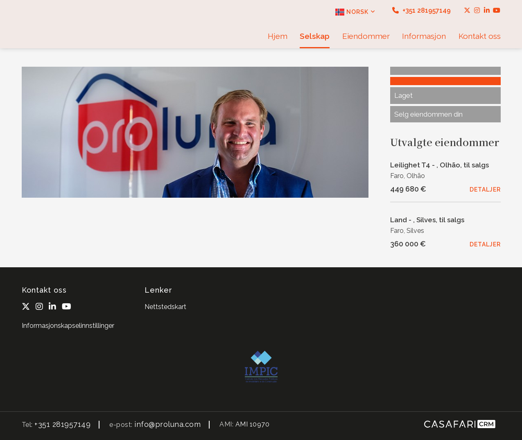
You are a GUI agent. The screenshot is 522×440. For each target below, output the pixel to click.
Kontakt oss (480, 36)
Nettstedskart (165, 307)
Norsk (355, 12)
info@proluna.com (167, 424)
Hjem (277, 36)
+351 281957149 (421, 10)
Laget (403, 95)
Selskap (315, 36)
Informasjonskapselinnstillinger (68, 325)
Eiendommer (366, 36)
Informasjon (424, 36)
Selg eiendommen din (428, 114)
